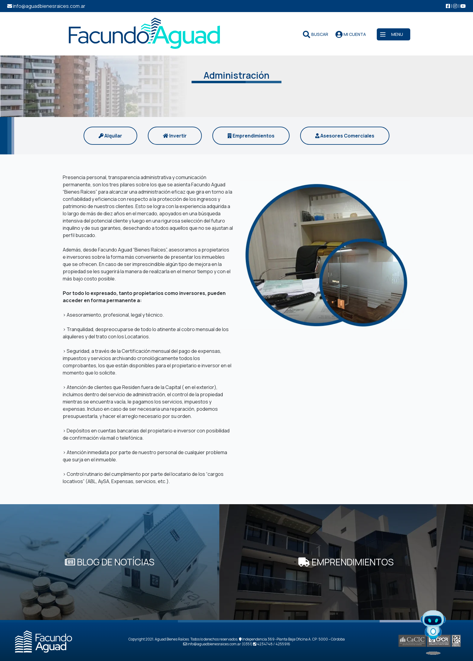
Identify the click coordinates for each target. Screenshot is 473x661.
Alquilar (110, 135)
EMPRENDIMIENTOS (346, 562)
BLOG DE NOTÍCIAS (109, 562)
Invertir (175, 135)
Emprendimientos (251, 135)
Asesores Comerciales (344, 135)
